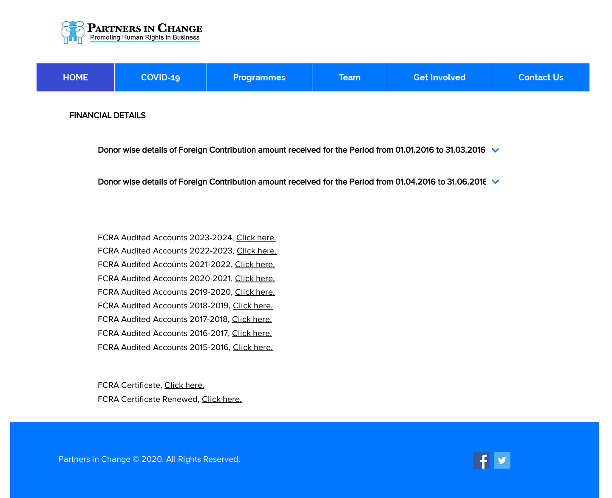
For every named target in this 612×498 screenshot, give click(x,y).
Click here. (256, 237)
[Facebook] (481, 460)
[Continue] (495, 150)
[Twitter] (502, 460)
